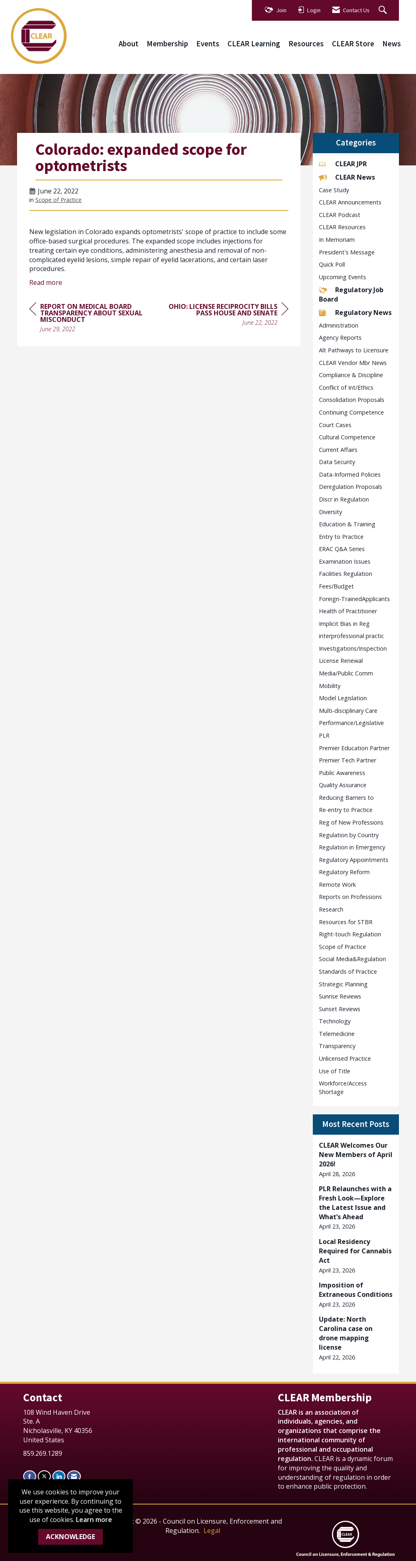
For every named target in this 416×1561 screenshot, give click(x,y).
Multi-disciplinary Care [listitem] (348, 710)
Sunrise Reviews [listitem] (340, 996)
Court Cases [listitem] (335, 425)
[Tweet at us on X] (44, 1476)
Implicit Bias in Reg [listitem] (344, 623)
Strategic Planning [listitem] (343, 984)
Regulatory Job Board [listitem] (351, 294)
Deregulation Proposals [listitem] (350, 487)
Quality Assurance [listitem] (342, 785)
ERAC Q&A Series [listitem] (342, 549)
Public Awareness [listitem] (342, 773)
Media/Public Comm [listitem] (346, 673)
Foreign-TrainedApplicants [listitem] (354, 599)
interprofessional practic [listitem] (351, 636)
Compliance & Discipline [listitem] (351, 375)
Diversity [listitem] (330, 512)
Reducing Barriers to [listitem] (346, 797)
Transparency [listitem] (337, 1046)
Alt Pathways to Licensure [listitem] (353, 350)
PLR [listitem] (324, 735)
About (129, 43)
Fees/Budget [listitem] (336, 586)
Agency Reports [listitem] (340, 337)
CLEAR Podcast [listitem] (339, 215)
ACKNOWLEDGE (70, 1536)
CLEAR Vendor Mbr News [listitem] (353, 363)
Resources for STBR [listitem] (346, 922)
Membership (167, 43)
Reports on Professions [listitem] (350, 897)
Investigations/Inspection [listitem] (353, 648)
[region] (227, 315)
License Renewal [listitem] (341, 660)
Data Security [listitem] (337, 462)
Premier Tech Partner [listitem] (347, 760)
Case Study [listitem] (334, 190)
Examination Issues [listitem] (344, 561)
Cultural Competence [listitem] (347, 437)
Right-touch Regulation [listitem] (350, 934)
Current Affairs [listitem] (338, 450)
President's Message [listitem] (347, 252)
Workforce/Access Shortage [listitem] (343, 1087)
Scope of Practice (58, 200)
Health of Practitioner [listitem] (348, 611)
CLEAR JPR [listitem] (343, 163)
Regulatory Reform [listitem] (344, 872)
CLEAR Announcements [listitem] (350, 202)
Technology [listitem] (335, 1021)
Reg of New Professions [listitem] (351, 822)
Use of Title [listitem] (334, 1071)
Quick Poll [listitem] (332, 264)
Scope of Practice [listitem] (342, 947)
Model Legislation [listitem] (343, 698)
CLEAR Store (353, 43)
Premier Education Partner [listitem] (354, 748)
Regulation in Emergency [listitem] (352, 847)
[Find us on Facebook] (29, 1476)
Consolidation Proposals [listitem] (351, 400)
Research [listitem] (331, 909)
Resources (306, 43)
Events (207, 43)
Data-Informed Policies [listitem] (350, 474)
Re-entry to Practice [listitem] (346, 810)
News (391, 43)
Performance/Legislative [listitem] (351, 723)
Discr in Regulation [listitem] (344, 499)
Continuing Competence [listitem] (351, 412)
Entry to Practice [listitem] (341, 537)
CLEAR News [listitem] (347, 177)
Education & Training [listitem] (347, 524)
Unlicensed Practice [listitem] (345, 1058)
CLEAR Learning (254, 43)
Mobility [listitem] (329, 686)
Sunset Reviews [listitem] (339, 1009)
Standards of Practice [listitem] (348, 971)
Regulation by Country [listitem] (349, 835)
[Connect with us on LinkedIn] (58, 1476)
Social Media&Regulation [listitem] (352, 959)
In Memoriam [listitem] (337, 239)
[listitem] (356, 1159)
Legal (212, 1530)
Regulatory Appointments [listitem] (353, 860)
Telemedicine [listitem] (337, 1034)
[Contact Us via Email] (74, 1476)
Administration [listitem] (338, 325)
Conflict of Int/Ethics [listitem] (346, 387)
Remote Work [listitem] (337, 884)
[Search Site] (384, 10)
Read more (45, 282)
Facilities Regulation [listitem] (345, 574)
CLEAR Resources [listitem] (342, 227)
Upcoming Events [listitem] (342, 277)
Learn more (94, 1519)
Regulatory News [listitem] (355, 312)
